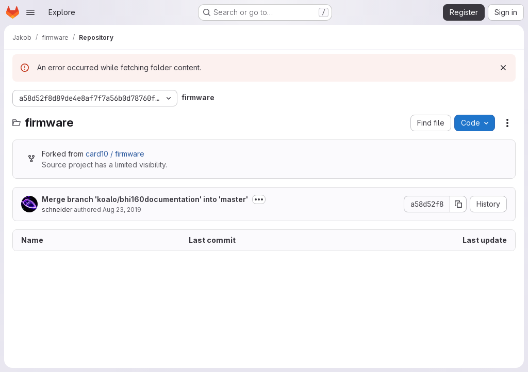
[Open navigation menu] (30, 12)
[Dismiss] (503, 67)
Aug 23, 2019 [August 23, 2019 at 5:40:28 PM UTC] (122, 209)
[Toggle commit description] (259, 199)
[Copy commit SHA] (458, 204)
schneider (57, 209)
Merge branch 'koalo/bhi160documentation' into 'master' (145, 199)
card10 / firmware (115, 153)
